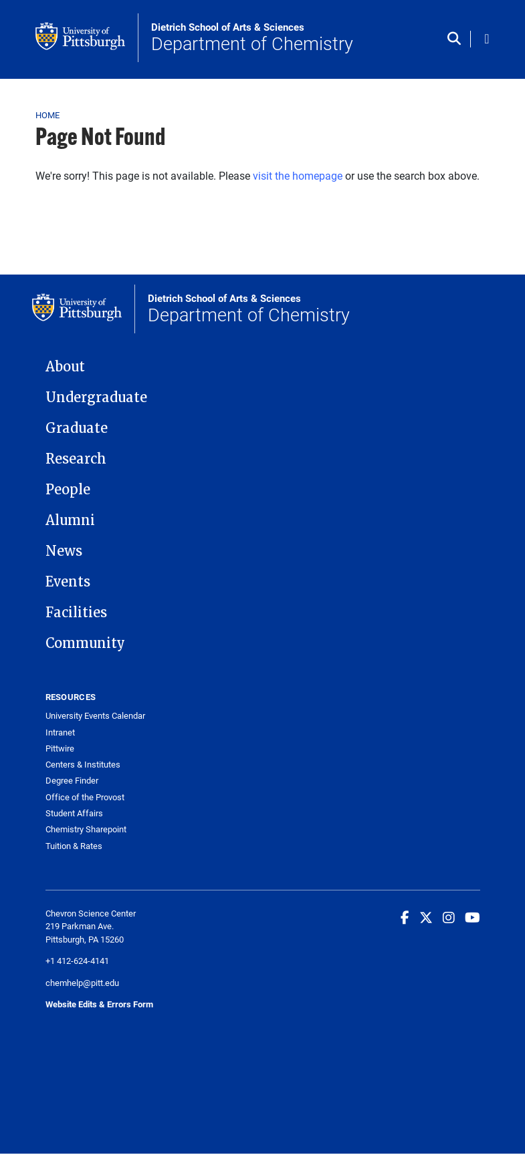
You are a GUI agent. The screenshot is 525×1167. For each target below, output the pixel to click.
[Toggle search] (457, 39)
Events (67, 582)
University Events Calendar (95, 715)
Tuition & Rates (73, 846)
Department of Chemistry (252, 38)
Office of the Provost (84, 797)
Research (75, 459)
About (65, 366)
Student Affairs (74, 813)
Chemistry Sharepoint (85, 829)
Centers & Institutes (82, 764)
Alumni (70, 520)
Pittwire (59, 748)
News (63, 551)
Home (47, 115)
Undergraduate (96, 397)
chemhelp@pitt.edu (82, 983)
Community (85, 643)
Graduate (76, 428)
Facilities (76, 612)
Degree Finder (71, 780)
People (67, 489)
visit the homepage (297, 175)
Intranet (60, 732)
